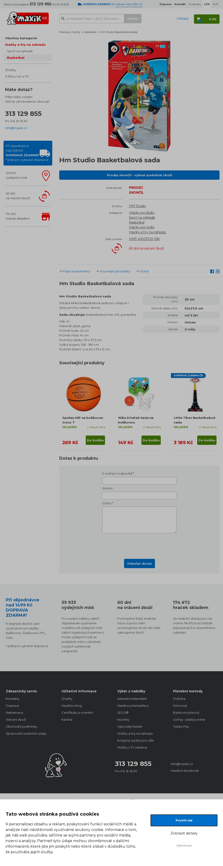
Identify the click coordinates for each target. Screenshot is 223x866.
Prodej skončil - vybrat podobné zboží (139, 175)
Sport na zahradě (20, 51)
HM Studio (137, 206)
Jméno (107, 488)
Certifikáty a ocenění (77, 712)
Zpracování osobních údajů (26, 733)
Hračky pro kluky (141, 213)
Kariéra (67, 719)
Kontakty (13, 698)
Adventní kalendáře (132, 698)
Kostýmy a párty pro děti (135, 740)
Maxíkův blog (72, 705)
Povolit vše (184, 820)
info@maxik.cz (16, 128)
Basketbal (15, 57)
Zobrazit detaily (184, 833)
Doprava (12, 705)
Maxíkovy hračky (69, 32)
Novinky (123, 719)
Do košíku (95, 440)
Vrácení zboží (16, 719)
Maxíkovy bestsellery (133, 705)
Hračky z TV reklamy (132, 747)
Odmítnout (184, 845)
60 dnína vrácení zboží (18, 196)
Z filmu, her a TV (17, 76)
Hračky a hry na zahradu (25, 44)
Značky (10, 70)
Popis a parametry (76, 271)
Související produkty (115, 271)
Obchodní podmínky (21, 726)
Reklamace (14, 712)
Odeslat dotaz (139, 563)
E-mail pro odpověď (117, 473)
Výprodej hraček (129, 726)
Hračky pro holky (142, 227)
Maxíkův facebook (185, 770)
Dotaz (144, 271)
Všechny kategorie (21, 38)
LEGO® (122, 712)
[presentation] (139, 545)
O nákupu (195, 4)
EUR (215, 4)
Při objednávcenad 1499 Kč (27, 153)
